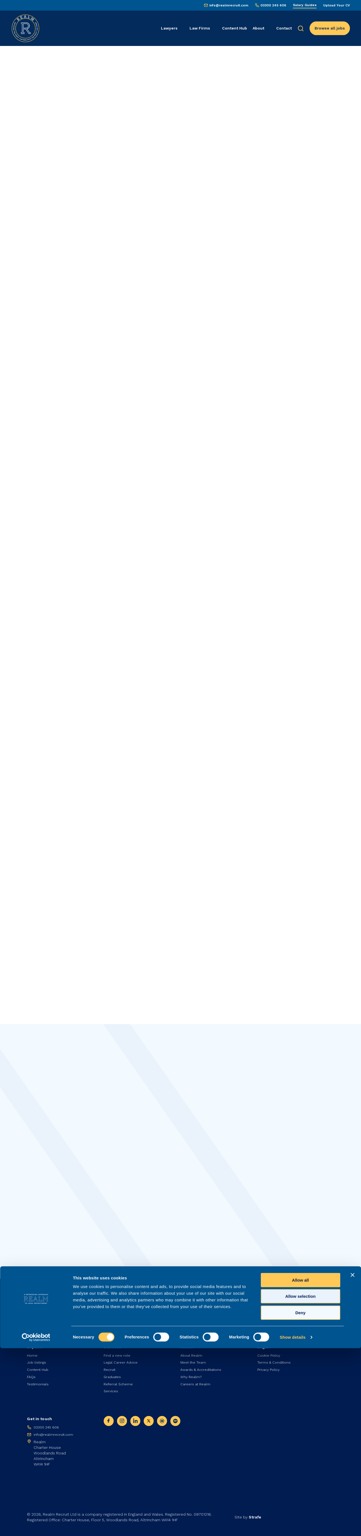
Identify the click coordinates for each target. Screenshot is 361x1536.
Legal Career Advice (122, 1358)
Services (112, 1389)
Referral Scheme (119, 1381)
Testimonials (39, 1381)
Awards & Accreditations (203, 1366)
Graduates (113, 1374)
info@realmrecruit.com (228, 5)
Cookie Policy (269, 1350)
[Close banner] (352, 1463)
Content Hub (234, 28)
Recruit (110, 1366)
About (258, 28)
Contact (284, 28)
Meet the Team (194, 1358)
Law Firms (200, 28)
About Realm (192, 1350)
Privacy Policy (269, 1366)
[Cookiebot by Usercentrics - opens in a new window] (36, 1525)
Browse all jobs (330, 28)
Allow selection (300, 1484)
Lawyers (169, 28)
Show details (292, 1525)
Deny (300, 1500)
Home (32, 1350)
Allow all (300, 1468)
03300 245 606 (273, 5)
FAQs (32, 1374)
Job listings (37, 1358)
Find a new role (118, 1350)
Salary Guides (305, 5)
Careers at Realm (196, 1381)
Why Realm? (191, 1374)
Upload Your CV (336, 5)
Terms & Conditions (275, 1358)
